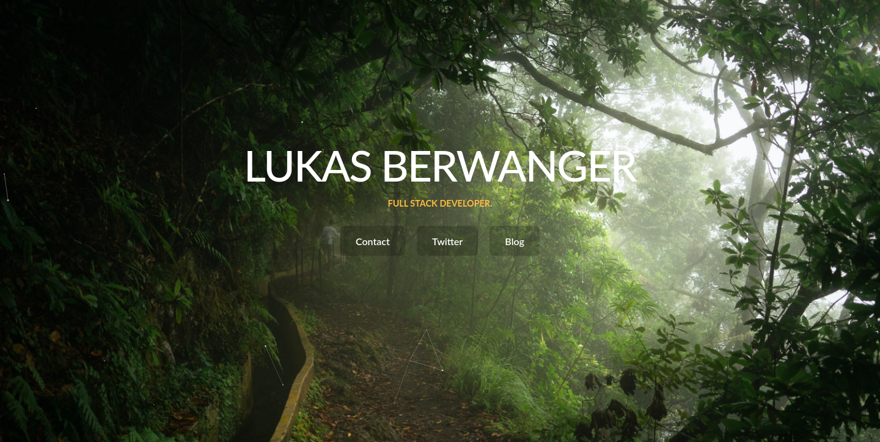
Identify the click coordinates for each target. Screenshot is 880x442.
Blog (514, 241)
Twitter (447, 241)
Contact (373, 241)
